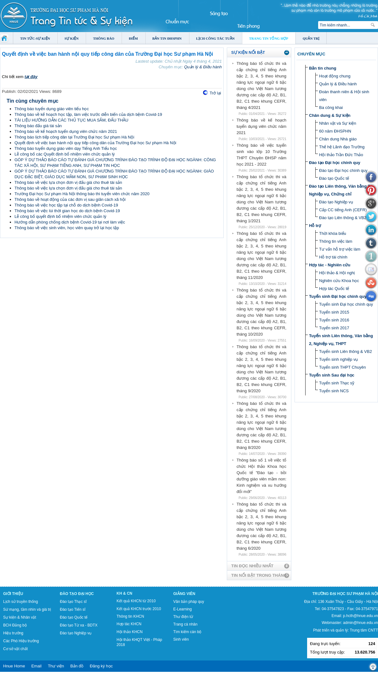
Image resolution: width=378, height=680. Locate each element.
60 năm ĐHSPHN (335, 131)
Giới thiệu (13, 594)
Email (36, 666)
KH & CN (124, 593)
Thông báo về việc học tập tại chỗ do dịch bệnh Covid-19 (66, 205)
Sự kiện (72, 38)
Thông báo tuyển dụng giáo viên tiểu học (51, 108)
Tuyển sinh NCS (334, 390)
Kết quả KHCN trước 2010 (139, 609)
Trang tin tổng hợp (268, 38)
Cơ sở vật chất (15, 649)
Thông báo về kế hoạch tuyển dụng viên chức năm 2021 (65, 131)
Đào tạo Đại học (77, 594)
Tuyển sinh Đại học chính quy (338, 296)
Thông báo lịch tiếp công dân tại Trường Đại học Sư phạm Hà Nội (74, 137)
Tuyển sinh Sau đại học (331, 375)
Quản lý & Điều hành (203, 67)
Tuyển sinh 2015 (334, 312)
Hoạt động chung (335, 76)
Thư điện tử (183, 617)
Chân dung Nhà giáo (338, 139)
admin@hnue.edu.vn (360, 622)
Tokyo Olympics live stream (23, 678)
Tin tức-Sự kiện (35, 38)
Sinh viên (181, 639)
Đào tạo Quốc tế (334, 178)
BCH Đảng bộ (15, 625)
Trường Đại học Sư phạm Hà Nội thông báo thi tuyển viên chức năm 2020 (81, 193)
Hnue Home (14, 666)
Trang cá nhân (185, 624)
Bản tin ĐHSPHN (167, 38)
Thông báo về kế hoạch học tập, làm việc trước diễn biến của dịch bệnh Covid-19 (88, 114)
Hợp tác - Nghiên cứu (329, 265)
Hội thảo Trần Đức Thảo (341, 154)
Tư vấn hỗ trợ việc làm (339, 249)
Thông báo (103, 38)
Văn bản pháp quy (188, 601)
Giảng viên (184, 594)
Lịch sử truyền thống (20, 601)
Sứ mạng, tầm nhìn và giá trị (27, 609)
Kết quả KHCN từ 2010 (136, 601)
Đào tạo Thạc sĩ (73, 601)
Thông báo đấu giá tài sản (38, 125)
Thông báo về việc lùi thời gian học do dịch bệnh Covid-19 (67, 210)
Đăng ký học (101, 666)
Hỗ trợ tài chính (333, 257)
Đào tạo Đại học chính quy (334, 162)
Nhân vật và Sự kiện (337, 123)
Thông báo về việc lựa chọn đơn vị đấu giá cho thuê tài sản (68, 182)
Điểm (133, 38)
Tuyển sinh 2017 (334, 328)
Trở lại (215, 93)
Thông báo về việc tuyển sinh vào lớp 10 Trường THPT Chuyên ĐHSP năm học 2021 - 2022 (261, 155)
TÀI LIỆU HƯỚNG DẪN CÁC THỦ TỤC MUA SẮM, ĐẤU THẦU (71, 120)
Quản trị (311, 38)
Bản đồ (76, 666)
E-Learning (182, 609)
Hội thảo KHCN (130, 632)
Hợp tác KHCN (129, 624)
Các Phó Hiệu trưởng (21, 641)
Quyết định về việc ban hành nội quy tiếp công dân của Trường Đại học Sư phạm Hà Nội (95, 142)
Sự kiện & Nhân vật (19, 617)
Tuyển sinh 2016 (334, 320)
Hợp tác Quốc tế (334, 288)
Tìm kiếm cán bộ (187, 632)
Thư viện (56, 666)
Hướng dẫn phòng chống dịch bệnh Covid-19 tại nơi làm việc (69, 222)
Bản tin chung (322, 68)
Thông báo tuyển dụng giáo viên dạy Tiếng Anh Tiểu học (65, 148)
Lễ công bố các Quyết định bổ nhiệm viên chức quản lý (64, 154)
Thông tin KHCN (130, 616)
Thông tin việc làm (335, 241)
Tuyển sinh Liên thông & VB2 (345, 351)
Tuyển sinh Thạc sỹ (336, 383)
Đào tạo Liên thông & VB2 (342, 217)
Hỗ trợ (315, 225)
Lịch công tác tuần (215, 38)
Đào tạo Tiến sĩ (72, 609)
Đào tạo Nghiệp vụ (336, 202)
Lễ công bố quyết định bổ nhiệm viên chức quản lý (60, 216)
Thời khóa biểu (332, 233)
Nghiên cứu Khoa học (339, 280)
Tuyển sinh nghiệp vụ (338, 359)
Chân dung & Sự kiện (330, 115)
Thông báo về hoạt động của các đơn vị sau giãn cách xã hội (70, 199)
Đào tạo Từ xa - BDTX (78, 625)
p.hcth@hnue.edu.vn (360, 616)
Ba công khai (331, 107)
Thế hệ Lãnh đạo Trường (341, 146)
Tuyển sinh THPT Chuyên (342, 367)
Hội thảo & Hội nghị (337, 272)
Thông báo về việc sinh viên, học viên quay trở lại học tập (66, 227)
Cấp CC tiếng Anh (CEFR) (343, 209)
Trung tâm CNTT (364, 630)
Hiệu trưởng (13, 633)
